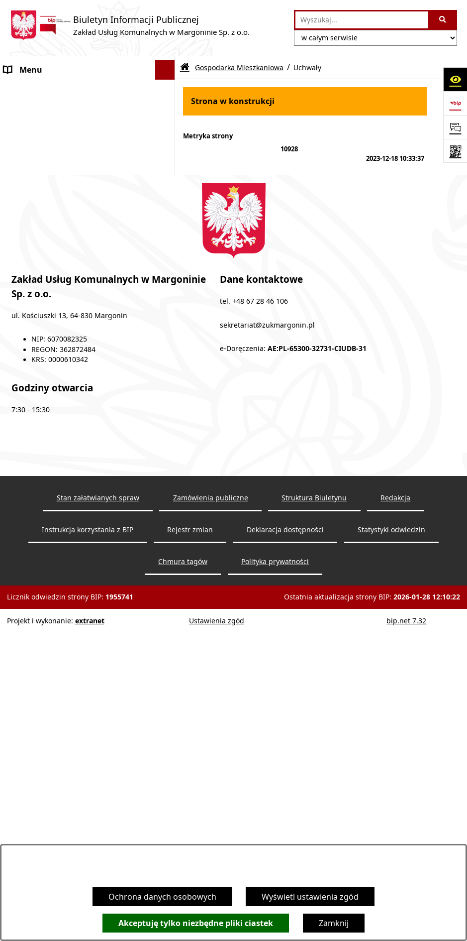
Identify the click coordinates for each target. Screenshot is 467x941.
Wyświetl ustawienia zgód (310, 896)
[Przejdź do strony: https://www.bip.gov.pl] (455, 103)
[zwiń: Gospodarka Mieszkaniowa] (167, 353)
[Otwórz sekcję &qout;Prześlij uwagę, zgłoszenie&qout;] (455, 127)
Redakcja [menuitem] (21, 470)
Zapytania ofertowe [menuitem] (41, 129)
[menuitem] (87, 195)
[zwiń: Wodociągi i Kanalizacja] (167, 169)
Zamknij (334, 923)
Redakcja (395, 826)
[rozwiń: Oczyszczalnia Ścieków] (167, 248)
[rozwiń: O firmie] (167, 90)
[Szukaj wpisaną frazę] (443, 20)
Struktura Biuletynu (314, 826)
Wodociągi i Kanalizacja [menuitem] (48, 169)
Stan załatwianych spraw (98, 826)
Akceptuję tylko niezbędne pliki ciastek (195, 923)
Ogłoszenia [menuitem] (25, 109)
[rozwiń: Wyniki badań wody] (167, 222)
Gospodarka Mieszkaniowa (239, 67)
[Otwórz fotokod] (455, 151)
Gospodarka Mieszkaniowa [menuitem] (55, 353)
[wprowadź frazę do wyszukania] (362, 20)
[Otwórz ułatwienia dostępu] (455, 79)
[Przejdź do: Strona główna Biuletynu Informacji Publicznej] (184, 67)
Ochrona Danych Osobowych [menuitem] (59, 490)
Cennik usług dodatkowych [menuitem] (55, 149)
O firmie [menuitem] (19, 89)
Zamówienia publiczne (210, 826)
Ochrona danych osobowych (162, 896)
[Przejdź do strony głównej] (130, 25)
